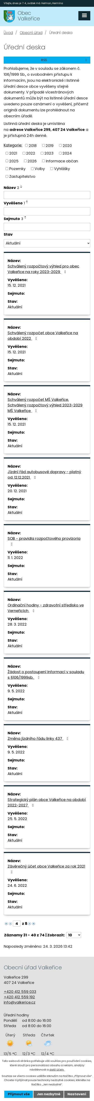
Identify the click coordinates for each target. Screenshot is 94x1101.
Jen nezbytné (48, 1094)
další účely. (56, 1070)
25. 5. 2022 (17, 818)
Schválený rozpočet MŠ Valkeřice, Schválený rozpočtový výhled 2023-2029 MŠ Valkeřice (45, 405)
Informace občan (62, 160)
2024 (67, 153)
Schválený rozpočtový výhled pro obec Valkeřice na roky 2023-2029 (43, 269)
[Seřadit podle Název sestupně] (21, 187)
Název (11, 187)
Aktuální (15, 307)
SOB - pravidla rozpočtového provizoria (44, 541)
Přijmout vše (19, 1094)
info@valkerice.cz (19, 1002)
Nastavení (76, 1094)
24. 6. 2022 (17, 885)
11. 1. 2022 (15, 557)
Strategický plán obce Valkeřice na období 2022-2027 (47, 802)
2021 (13, 153)
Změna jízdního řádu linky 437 (39, 738)
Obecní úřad (31, 32)
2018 (33, 145)
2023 (48, 153)
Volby (40, 168)
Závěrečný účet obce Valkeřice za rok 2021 (46, 869)
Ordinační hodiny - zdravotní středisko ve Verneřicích (46, 608)
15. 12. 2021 (17, 285)
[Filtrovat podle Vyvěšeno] (47, 211)
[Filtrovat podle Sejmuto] (47, 227)
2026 (32, 160)
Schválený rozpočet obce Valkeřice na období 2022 (43, 335)
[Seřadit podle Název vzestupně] (21, 185)
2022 (30, 153)
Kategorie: (13, 145)
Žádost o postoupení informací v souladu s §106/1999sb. (46, 674)
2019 (49, 145)
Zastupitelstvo (22, 176)
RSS (64, 60)
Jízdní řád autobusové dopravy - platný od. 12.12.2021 (44, 474)
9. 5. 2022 (16, 691)
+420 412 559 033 (20, 991)
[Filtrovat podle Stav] (47, 243)
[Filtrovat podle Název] (47, 195)
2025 (14, 160)
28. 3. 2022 (17, 624)
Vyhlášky (62, 168)
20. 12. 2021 (17, 490)
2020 (67, 145)
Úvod (8, 32)
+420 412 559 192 (19, 997)
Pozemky (17, 168)
